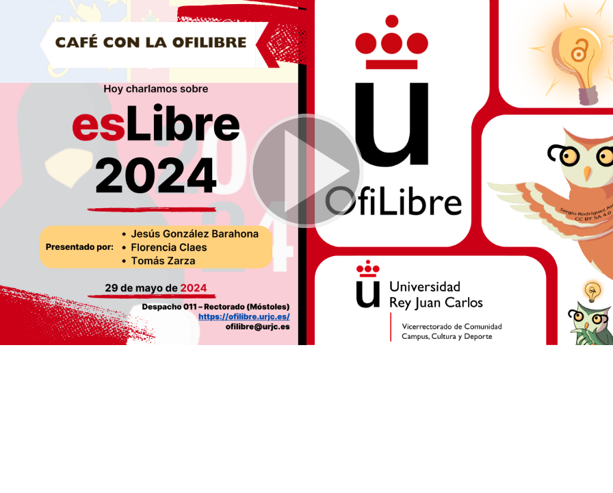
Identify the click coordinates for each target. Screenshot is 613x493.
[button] (306, 172)
